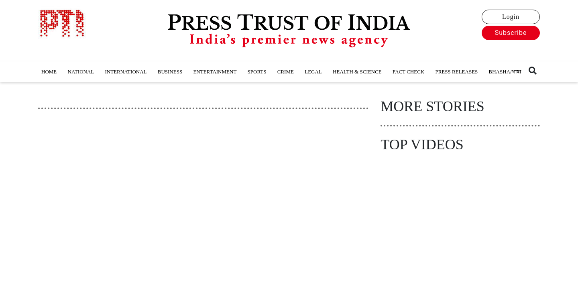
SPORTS (257, 72)
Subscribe (511, 33)
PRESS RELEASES (456, 72)
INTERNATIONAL (126, 72)
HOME (49, 72)
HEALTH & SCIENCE (357, 72)
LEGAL (313, 72)
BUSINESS (170, 72)
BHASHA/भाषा (505, 72)
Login (510, 16)
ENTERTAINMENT (214, 72)
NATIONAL (81, 72)
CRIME (285, 72)
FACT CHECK (408, 72)
